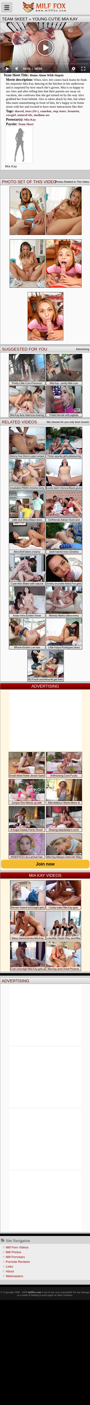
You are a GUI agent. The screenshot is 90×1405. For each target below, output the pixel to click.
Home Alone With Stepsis (47, 75)
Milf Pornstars (15, 1257)
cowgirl (11, 115)
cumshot (45, 111)
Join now (45, 864)
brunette (73, 111)
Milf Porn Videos (17, 1247)
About (10, 1271)
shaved (19, 111)
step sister (59, 111)
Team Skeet (15, 19)
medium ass (41, 115)
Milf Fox (45, 7)
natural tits (25, 115)
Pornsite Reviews (18, 1262)
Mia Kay (30, 119)
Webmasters (14, 1276)
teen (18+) (31, 111)
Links (9, 1266)
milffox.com (34, 1292)
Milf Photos (13, 1252)
